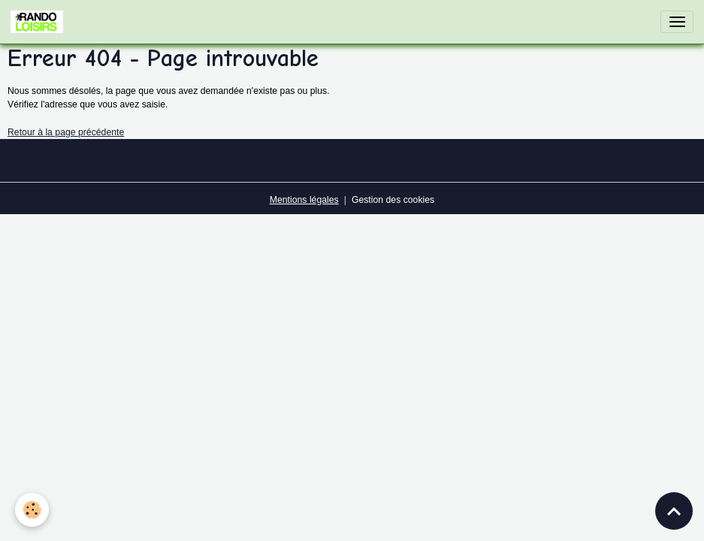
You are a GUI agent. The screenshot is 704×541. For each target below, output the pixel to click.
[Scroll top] (674, 511)
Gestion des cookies (393, 200)
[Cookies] (32, 510)
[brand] (39, 22)
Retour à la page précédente (66, 132)
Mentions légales (304, 200)
